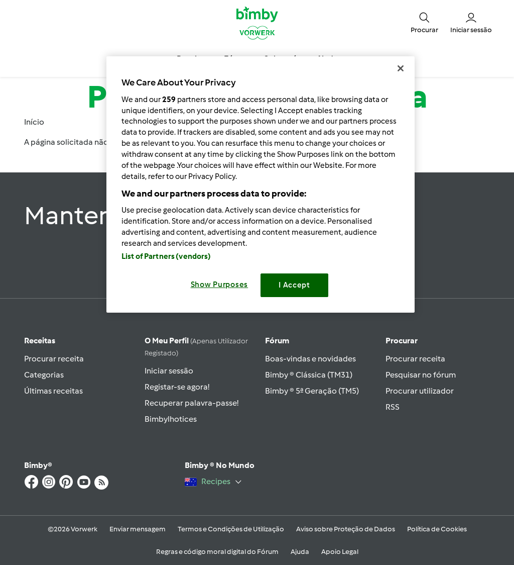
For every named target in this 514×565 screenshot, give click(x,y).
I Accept (294, 285)
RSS (393, 407)
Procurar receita (54, 358)
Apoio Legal (339, 551)
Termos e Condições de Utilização (231, 529)
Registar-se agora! (177, 387)
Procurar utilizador (420, 391)
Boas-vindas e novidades (310, 358)
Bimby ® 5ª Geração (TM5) (312, 391)
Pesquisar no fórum (421, 375)
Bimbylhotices (171, 419)
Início (34, 122)
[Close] (401, 68)
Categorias (44, 375)
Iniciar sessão (169, 370)
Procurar (402, 340)
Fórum (277, 340)
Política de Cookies (437, 529)
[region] (260, 184)
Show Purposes (219, 284)
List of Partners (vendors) (166, 256)
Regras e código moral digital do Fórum (217, 551)
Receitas (39, 340)
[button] (424, 22)
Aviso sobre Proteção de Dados (345, 529)
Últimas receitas (53, 391)
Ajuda (300, 551)
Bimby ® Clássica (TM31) (308, 375)
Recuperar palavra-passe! (191, 403)
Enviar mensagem (137, 529)
